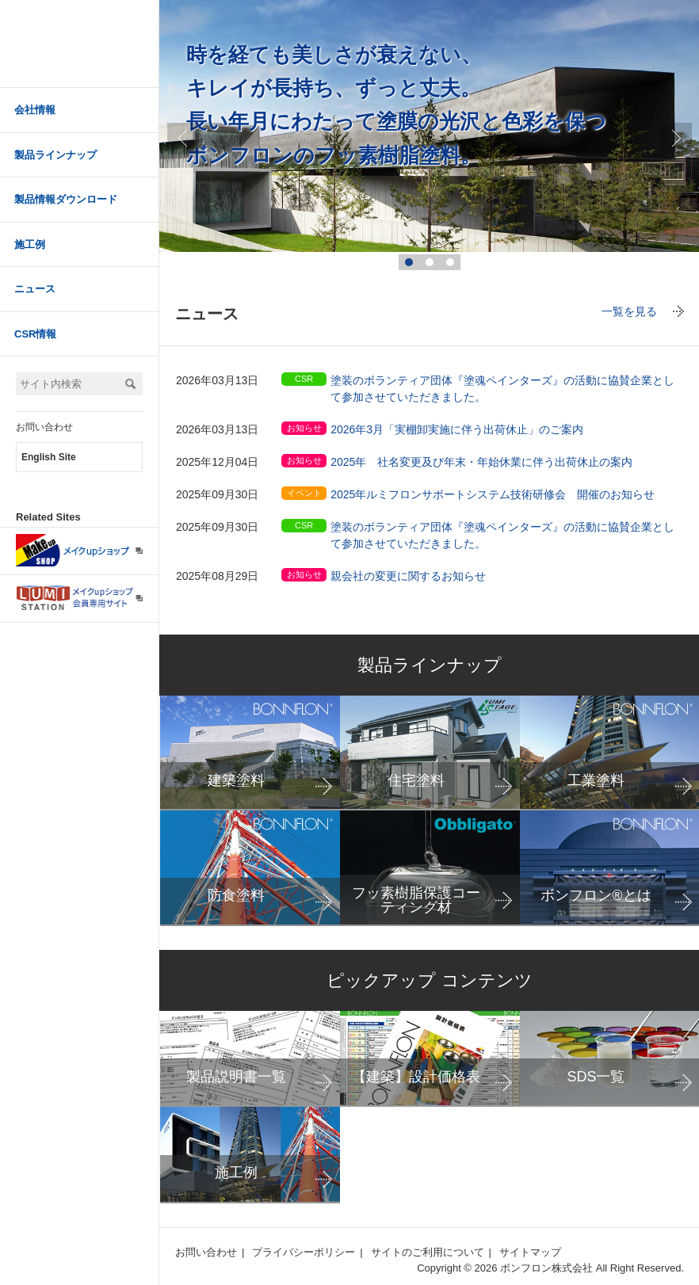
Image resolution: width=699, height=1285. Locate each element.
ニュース (34, 289)
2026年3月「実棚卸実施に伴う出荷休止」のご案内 (456, 429)
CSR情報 (35, 334)
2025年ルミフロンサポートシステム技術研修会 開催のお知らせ (492, 494)
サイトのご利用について (427, 1252)
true (676, 138)
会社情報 (34, 110)
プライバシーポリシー (303, 1252)
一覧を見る (629, 311)
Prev (183, 138)
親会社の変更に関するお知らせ (408, 576)
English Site (48, 457)
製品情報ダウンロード (65, 199)
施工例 (29, 244)
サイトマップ (530, 1252)
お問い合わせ (44, 427)
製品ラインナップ (55, 155)
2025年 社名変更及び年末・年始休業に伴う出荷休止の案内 (481, 462)
